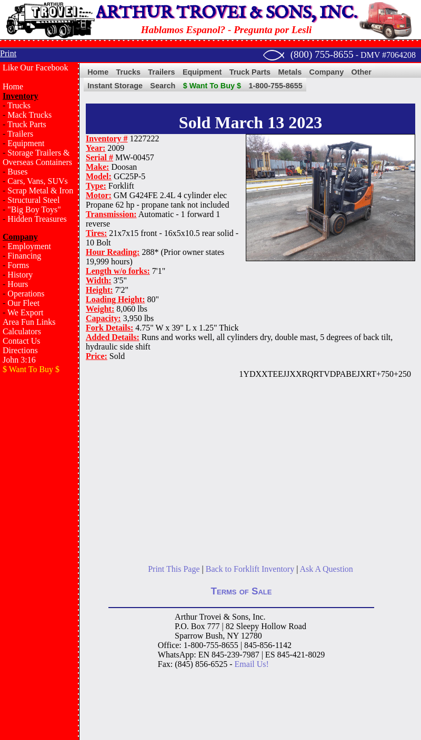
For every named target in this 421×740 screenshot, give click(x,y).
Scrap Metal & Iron (40, 190)
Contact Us (22, 340)
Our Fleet (23, 303)
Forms (18, 265)
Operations (25, 293)
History (20, 274)
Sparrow (189, 635)
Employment (29, 246)
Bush (214, 635)
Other (362, 72)
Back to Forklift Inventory (250, 568)
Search (162, 85)
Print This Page (173, 568)
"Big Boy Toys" (34, 209)
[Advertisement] (39, 425)
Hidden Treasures (36, 218)
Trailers (20, 133)
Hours (17, 284)
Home (13, 86)
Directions (20, 350)
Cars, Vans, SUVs (37, 181)
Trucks (19, 105)
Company (326, 72)
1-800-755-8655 (275, 85)
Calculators (22, 331)
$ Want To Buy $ (212, 85)
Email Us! (252, 664)
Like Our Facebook (35, 67)
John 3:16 (19, 359)
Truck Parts (26, 124)
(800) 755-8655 (322, 54)
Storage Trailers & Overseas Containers (37, 157)
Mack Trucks (29, 114)
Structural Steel (33, 200)
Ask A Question (326, 568)
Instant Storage (115, 85)
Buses (17, 171)
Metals (290, 72)
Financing (24, 255)
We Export (25, 312)
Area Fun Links (29, 321)
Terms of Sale (241, 591)
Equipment (25, 143)
